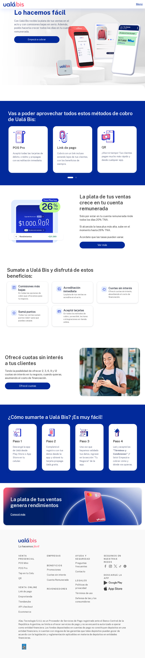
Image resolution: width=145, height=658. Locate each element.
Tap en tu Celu (26, 573)
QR (20, 578)
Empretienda (25, 596)
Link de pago (25, 591)
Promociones (54, 569)
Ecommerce (24, 612)
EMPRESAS (54, 556)
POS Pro (22, 568)
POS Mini (23, 563)
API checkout (25, 606)
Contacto (80, 571)
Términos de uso (84, 593)
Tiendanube (24, 601)
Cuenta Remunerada (58, 580)
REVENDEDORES (57, 589)
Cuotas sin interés (56, 574)
